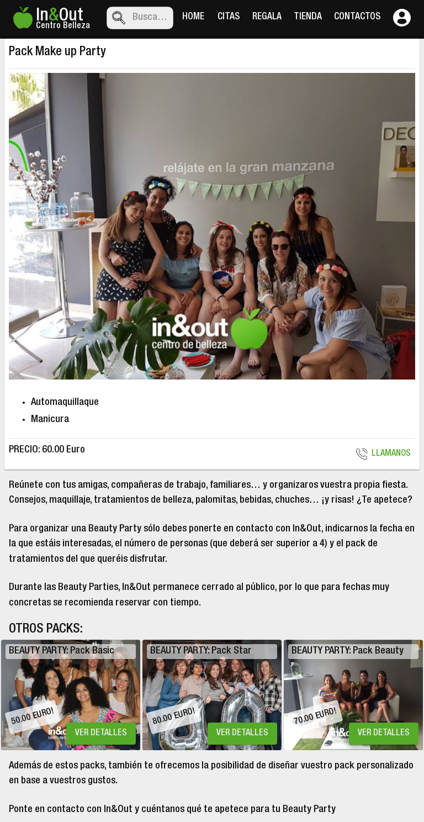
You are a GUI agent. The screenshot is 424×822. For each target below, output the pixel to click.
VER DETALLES (101, 734)
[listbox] (212, 695)
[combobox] (150, 18)
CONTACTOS (357, 17)
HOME (193, 17)
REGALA (267, 17)
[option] (70, 695)
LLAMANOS (384, 454)
